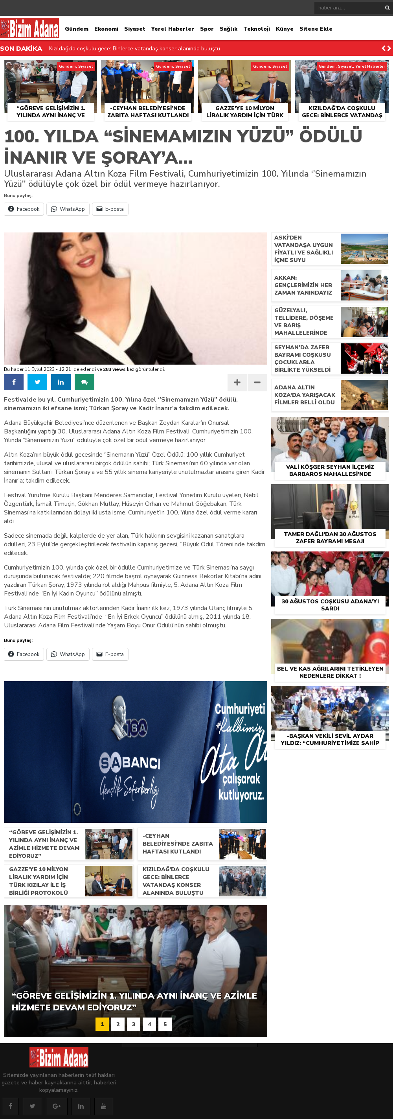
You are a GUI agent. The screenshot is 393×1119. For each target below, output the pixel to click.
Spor (207, 29)
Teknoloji (256, 29)
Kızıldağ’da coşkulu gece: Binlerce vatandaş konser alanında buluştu (134, 48)
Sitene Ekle (315, 29)
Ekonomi (106, 29)
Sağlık (228, 29)
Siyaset (134, 29)
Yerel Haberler (172, 29)
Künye (285, 29)
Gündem (76, 29)
